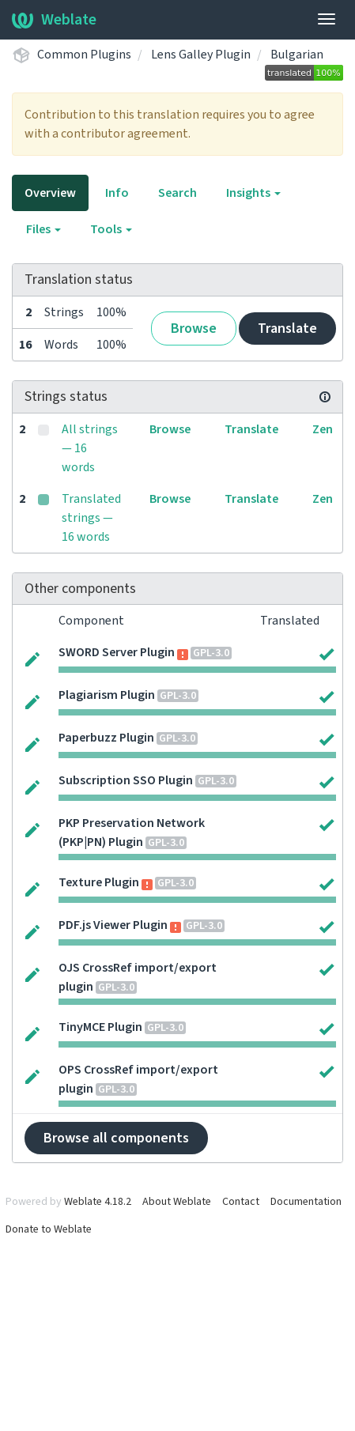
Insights (253, 193)
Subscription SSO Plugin (126, 780)
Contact (240, 1202)
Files (43, 229)
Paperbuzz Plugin (106, 737)
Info (117, 193)
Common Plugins (84, 54)
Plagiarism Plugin (107, 695)
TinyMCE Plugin (100, 1027)
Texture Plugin (99, 882)
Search (177, 193)
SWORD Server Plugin (117, 652)
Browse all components (116, 1138)
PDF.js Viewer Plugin (113, 925)
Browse (194, 328)
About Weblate (176, 1202)
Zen (322, 429)
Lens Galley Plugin (201, 54)
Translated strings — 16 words (91, 518)
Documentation (306, 1202)
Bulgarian (296, 54)
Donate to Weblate (49, 1229)
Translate (287, 328)
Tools (111, 229)
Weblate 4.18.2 (97, 1202)
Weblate (54, 20)
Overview (50, 193)
